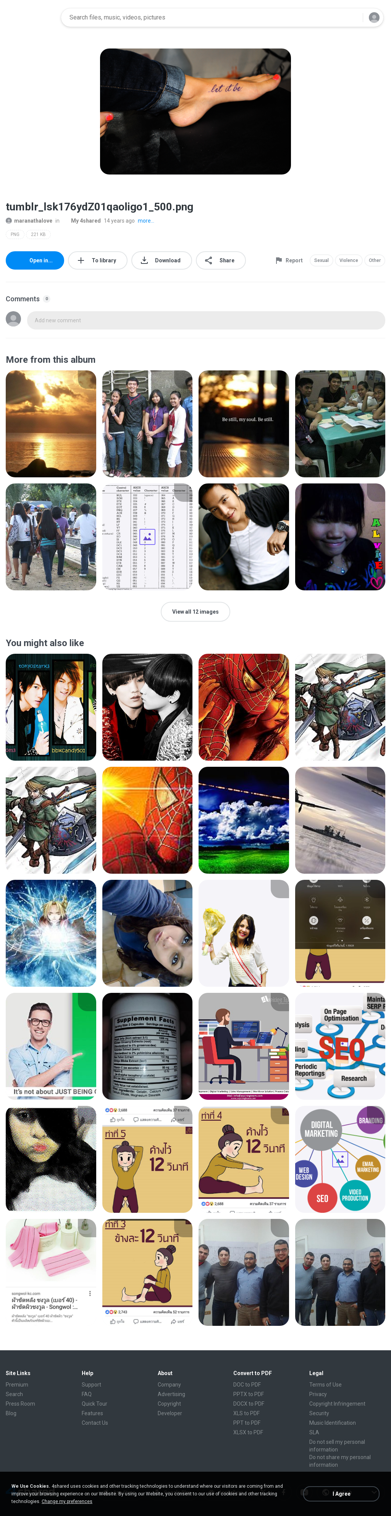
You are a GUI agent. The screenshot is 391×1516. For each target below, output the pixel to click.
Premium (17, 1385)
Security (319, 1413)
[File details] (51, 423)
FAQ (87, 1394)
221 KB (38, 234)
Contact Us (95, 1423)
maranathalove (29, 221)
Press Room (20, 1404)
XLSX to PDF (248, 1432)
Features (92, 1413)
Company (169, 1385)
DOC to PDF (247, 1385)
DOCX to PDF (248, 1404)
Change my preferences (67, 1501)
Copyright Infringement (337, 1404)
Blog (11, 1413)
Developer (170, 1413)
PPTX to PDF (248, 1394)
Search (14, 1394)
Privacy (318, 1394)
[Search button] (352, 17)
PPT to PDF (246, 1423)
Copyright (169, 1404)
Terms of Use (325, 1385)
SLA (314, 1432)
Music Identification (332, 1423)
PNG (15, 234)
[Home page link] (30, 17)
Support (91, 1385)
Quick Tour (94, 1404)
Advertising (171, 1394)
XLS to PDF (246, 1413)
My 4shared (82, 221)
